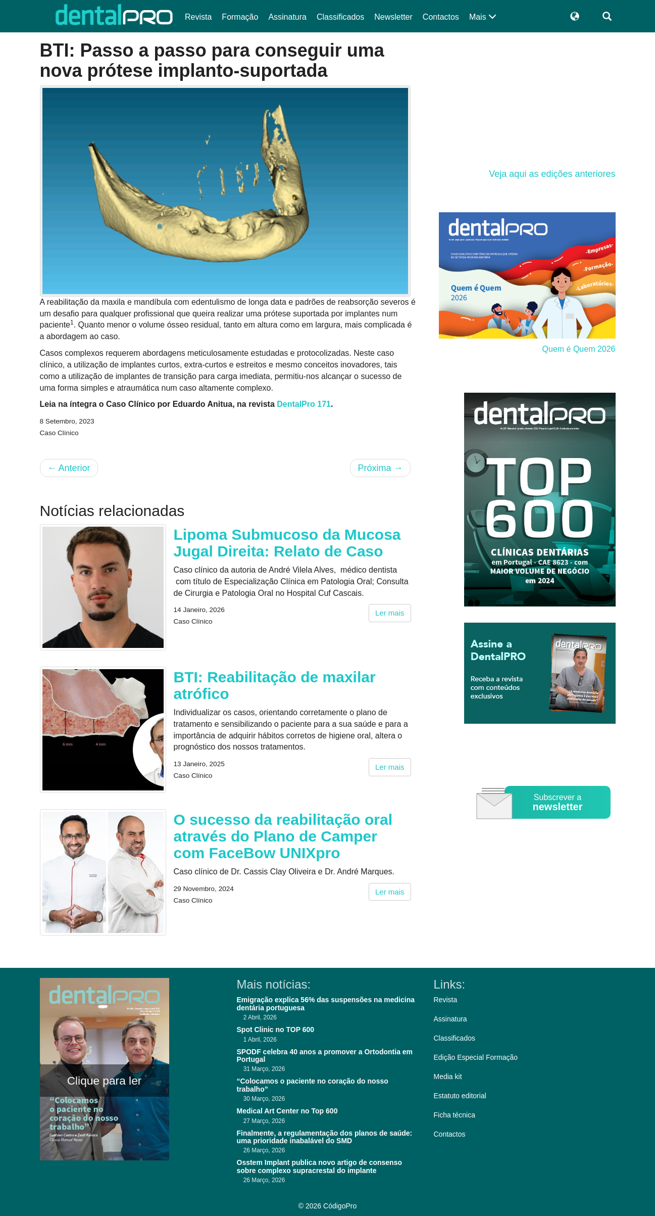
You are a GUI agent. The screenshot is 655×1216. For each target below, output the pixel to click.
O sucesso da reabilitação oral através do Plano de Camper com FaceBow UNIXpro (283, 836)
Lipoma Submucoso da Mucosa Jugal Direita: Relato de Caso (287, 542)
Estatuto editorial (460, 1096)
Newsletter (393, 17)
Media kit (448, 1076)
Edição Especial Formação (476, 1057)
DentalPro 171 (304, 404)
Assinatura (287, 17)
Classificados (340, 17)
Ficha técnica (454, 1115)
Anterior (68, 468)
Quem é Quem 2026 (579, 349)
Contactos (441, 17)
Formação (240, 17)
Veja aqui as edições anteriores (552, 174)
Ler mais (390, 613)
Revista (198, 17)
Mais (482, 17)
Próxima (380, 468)
